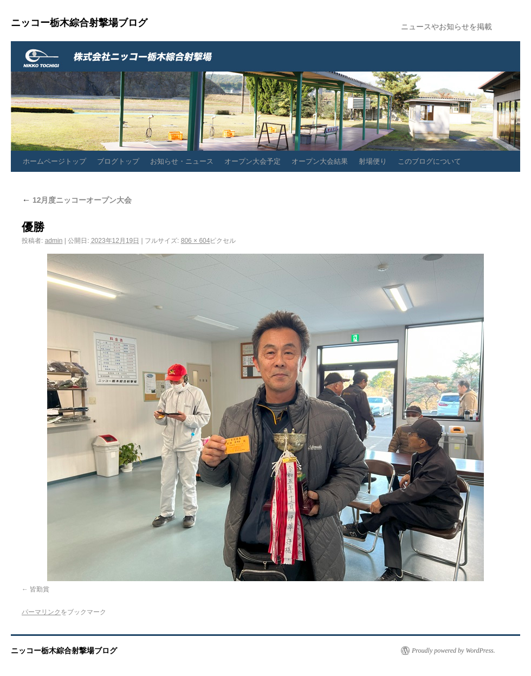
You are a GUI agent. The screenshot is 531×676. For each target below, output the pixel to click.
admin (54, 240)
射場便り (373, 161)
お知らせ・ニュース (181, 161)
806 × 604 (195, 240)
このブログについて (429, 161)
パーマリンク (41, 612)
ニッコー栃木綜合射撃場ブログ (79, 22)
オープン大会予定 (252, 161)
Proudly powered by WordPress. (453, 650)
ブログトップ (118, 161)
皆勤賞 (39, 589)
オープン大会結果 (320, 161)
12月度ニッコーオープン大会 (77, 200)
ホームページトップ (54, 161)
